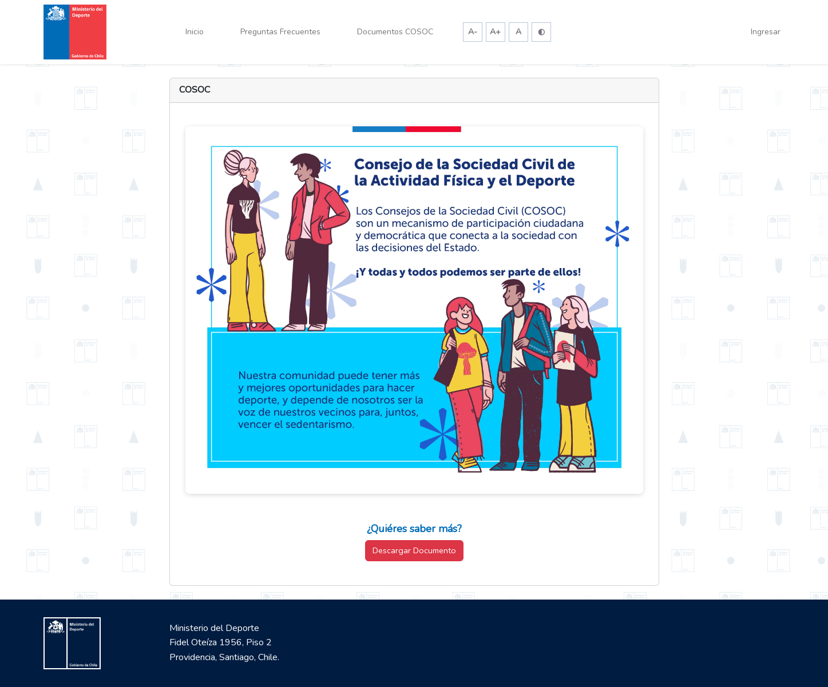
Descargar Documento (414, 550)
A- (472, 31)
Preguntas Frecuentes (280, 31)
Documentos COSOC (395, 31)
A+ (495, 31)
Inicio (194, 31)
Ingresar (766, 31)
